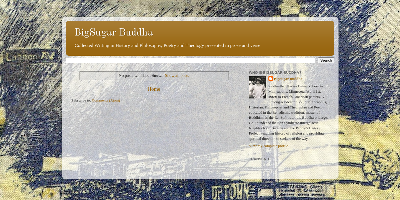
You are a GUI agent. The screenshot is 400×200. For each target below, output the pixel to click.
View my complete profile (268, 146)
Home (153, 89)
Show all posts (177, 75)
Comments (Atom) (106, 100)
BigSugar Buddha (113, 33)
